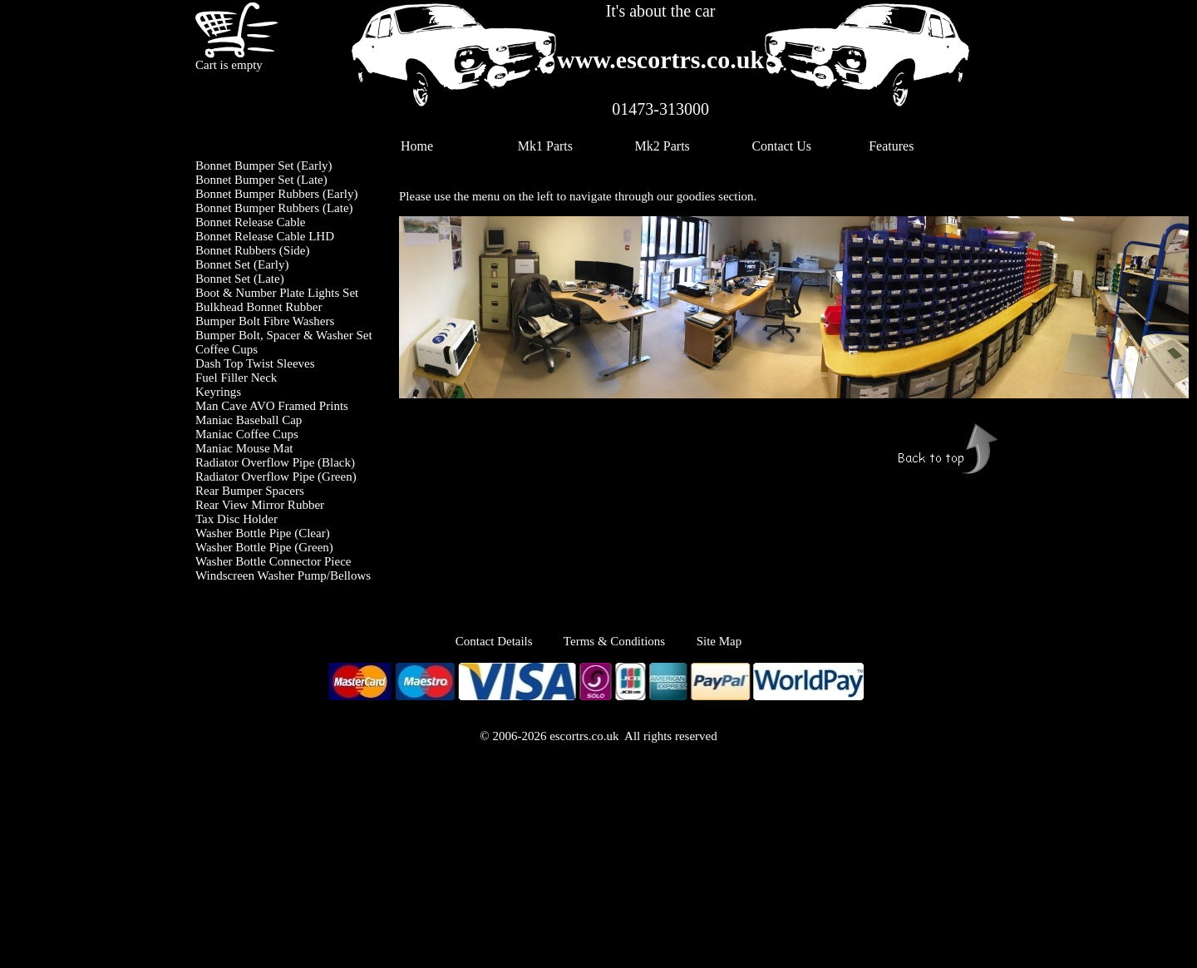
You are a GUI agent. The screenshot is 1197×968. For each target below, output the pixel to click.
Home (417, 146)
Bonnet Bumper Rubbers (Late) (274, 208)
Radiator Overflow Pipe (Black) (275, 462)
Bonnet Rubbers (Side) (252, 250)
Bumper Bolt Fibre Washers (264, 321)
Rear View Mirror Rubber (259, 504)
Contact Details (510, 641)
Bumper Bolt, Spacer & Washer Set (283, 335)
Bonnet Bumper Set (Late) (261, 179)
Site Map (719, 641)
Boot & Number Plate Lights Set (276, 292)
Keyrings (218, 391)
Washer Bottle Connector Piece (273, 561)
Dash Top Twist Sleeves (255, 363)
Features (891, 146)
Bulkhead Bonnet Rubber (258, 307)
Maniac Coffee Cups (246, 434)
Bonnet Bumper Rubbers (257, 193)
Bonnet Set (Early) (241, 264)
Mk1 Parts (545, 146)
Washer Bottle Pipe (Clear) (262, 533)
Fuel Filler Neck (236, 377)
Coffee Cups (226, 349)
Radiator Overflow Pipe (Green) (276, 476)
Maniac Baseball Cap (248, 420)
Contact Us (781, 146)
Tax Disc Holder (236, 519)
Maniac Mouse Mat (244, 448)
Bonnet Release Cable (250, 222)
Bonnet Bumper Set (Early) (263, 165)
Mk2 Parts (662, 146)
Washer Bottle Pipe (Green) (264, 547)
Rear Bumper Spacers (249, 490)
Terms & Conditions (614, 641)
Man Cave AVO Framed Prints (271, 405)
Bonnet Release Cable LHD (264, 236)
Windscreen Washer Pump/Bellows (283, 575)
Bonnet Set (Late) (239, 278)
